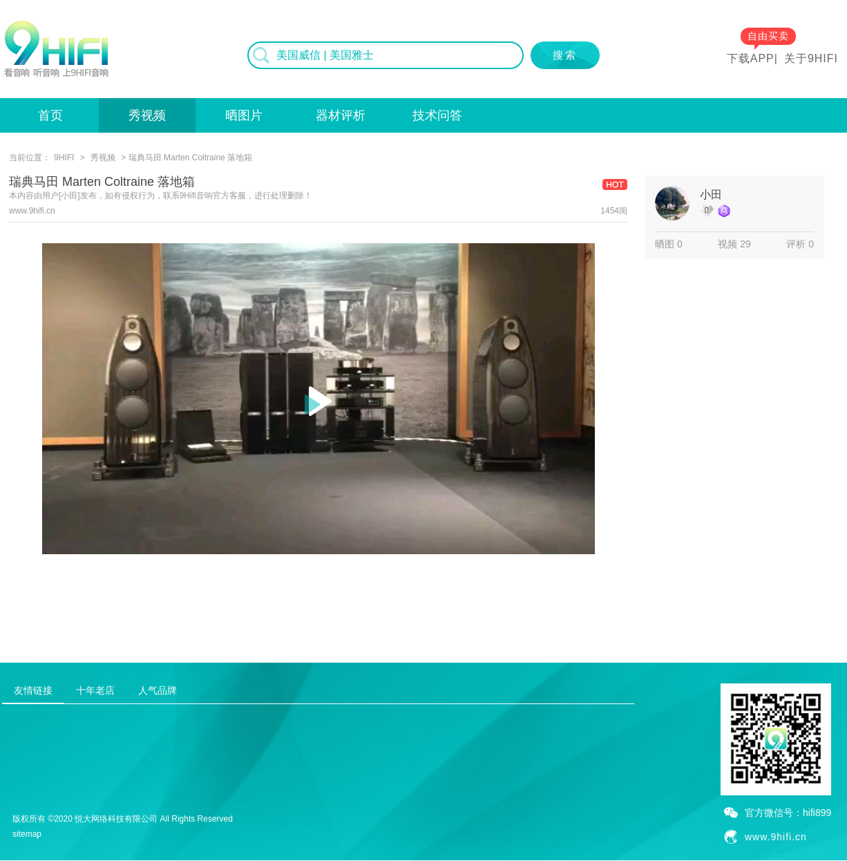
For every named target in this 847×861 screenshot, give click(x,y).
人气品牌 (157, 690)
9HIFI (64, 157)
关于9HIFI (811, 58)
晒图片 (244, 115)
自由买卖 (768, 35)
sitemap (26, 834)
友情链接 (33, 690)
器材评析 (340, 115)
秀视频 (147, 115)
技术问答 (437, 115)
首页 (50, 115)
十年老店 (95, 690)
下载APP (750, 58)
